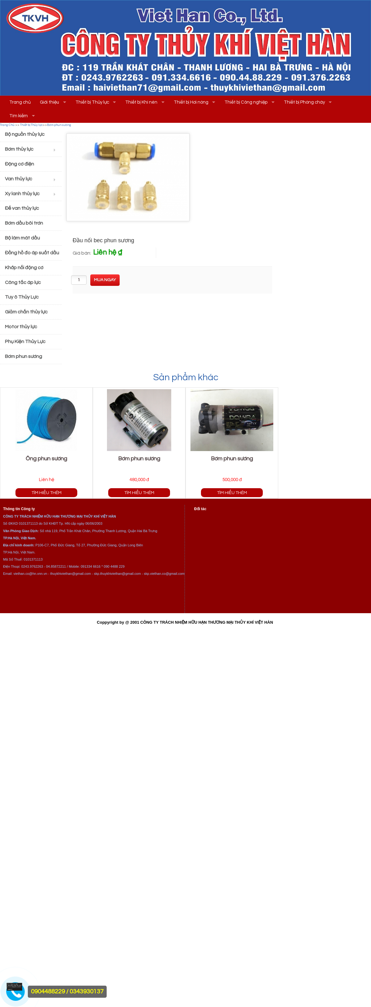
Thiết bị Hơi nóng (191, 102)
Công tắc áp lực (23, 282)
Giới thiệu (49, 102)
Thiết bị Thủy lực (92, 102)
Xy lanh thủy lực (22, 193)
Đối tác (200, 509)
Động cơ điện (19, 163)
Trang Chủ (7, 125)
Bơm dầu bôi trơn (24, 223)
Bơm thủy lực (19, 149)
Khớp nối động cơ (24, 267)
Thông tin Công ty (19, 509)
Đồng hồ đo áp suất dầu (32, 252)
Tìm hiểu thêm (47, 492)
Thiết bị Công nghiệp (245, 102)
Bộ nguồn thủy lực (25, 134)
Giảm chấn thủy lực (26, 311)
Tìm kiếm (18, 116)
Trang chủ (20, 102)
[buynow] (105, 280)
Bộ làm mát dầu (22, 237)
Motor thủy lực (21, 326)
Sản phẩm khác (185, 377)
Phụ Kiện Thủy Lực (25, 341)
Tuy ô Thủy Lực (22, 297)
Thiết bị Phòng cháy (304, 102)
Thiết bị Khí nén (141, 102)
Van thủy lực (18, 178)
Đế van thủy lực (22, 208)
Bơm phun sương (59, 125)
